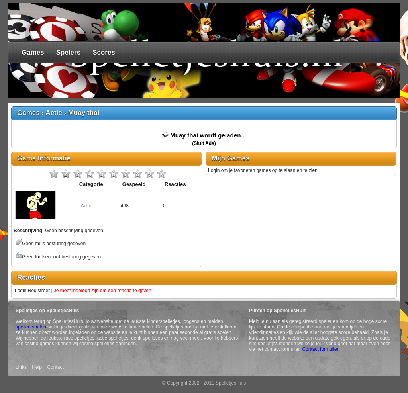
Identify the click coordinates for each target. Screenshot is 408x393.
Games (33, 52)
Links (21, 367)
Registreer (39, 290)
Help (37, 367)
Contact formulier (320, 349)
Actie (53, 113)
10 (161, 174)
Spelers (68, 52)
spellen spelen (31, 327)
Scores (103, 52)
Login (20, 290)
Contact (55, 367)
